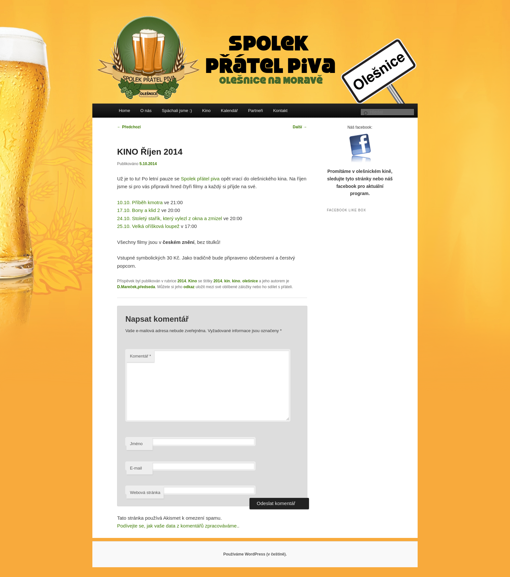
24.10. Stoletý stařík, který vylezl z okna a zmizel (169, 218)
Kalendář (229, 110)
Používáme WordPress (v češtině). (255, 554)
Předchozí (129, 127)
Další (300, 127)
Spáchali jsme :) (177, 110)
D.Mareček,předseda (136, 287)
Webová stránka (145, 492)
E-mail (136, 468)
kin (227, 281)
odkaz (189, 287)
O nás (146, 110)
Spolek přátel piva (200, 178)
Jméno (136, 443)
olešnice (250, 281)
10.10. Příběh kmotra (140, 202)
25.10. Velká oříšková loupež (148, 226)
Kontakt (280, 110)
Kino (206, 110)
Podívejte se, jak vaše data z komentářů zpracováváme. (177, 525)
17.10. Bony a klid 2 (138, 210)
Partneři (255, 110)
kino (236, 281)
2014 (181, 281)
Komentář (140, 356)
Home (124, 110)
